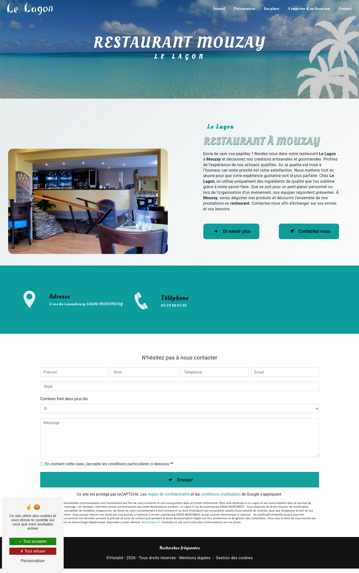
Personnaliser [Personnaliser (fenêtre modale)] (33, 561)
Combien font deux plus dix (64, 386)
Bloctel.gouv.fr (151, 511)
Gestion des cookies (234, 558)
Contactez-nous (306, 231)
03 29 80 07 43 (174, 318)
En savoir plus (233, 231)
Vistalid (116, 558)
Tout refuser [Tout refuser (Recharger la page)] (32, 551)
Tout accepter (33, 541)
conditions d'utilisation (221, 483)
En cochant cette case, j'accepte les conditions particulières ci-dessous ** (109, 451)
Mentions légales (194, 558)
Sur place (271, 8)
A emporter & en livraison (308, 8)
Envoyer (185, 467)
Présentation (244, 8)
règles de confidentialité (169, 483)
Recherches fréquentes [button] (179, 549)
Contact (344, 8)
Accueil (218, 8)
